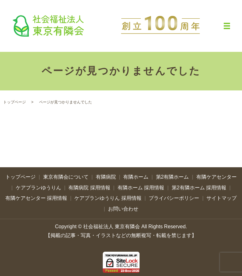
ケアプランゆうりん (38, 187)
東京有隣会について (66, 177)
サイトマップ (221, 198)
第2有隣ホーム (172, 177)
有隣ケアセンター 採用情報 (36, 198)
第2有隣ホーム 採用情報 (199, 187)
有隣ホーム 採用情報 (141, 187)
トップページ (14, 102)
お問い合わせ (123, 209)
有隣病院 (106, 177)
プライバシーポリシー (174, 198)
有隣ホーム (135, 177)
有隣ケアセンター (216, 177)
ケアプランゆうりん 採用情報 (107, 198)
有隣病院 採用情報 (89, 187)
